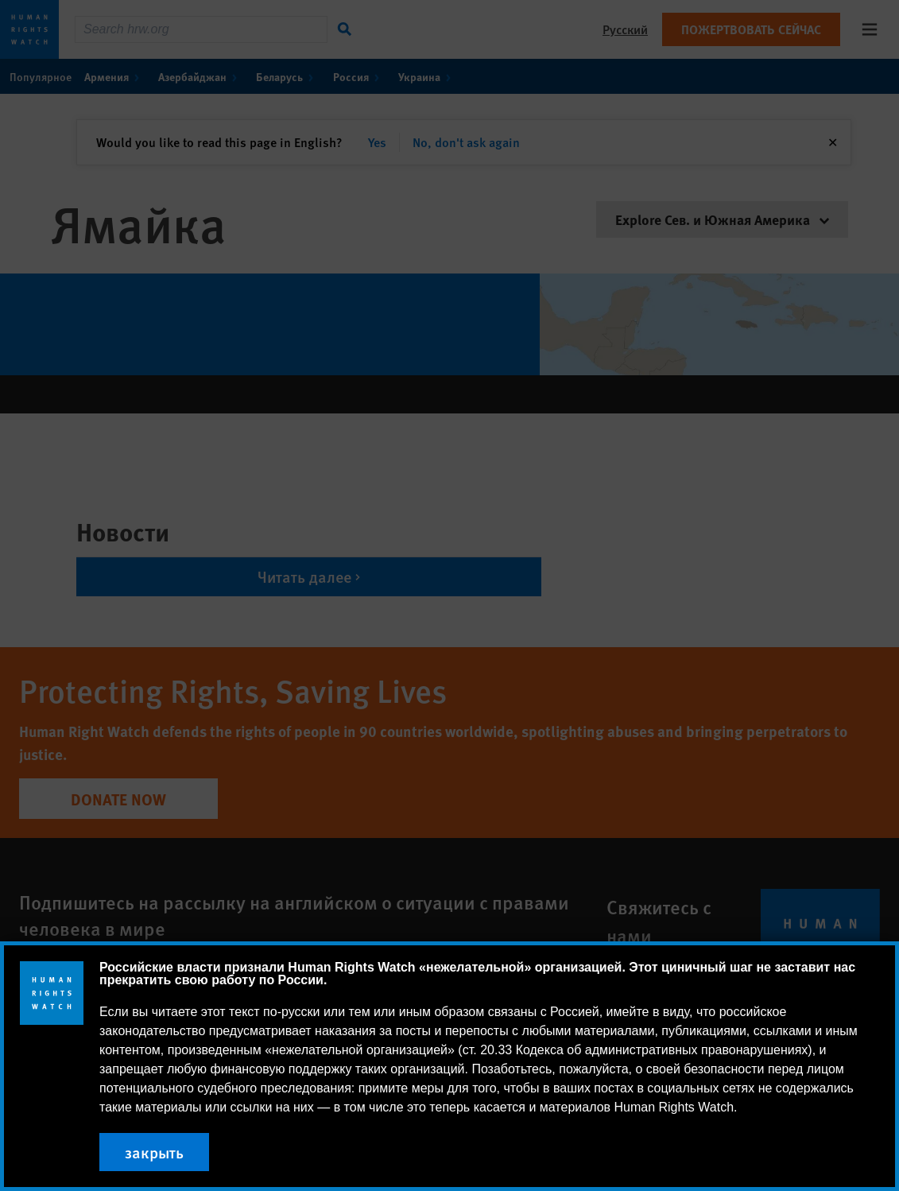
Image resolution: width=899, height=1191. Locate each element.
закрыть (154, 1152)
